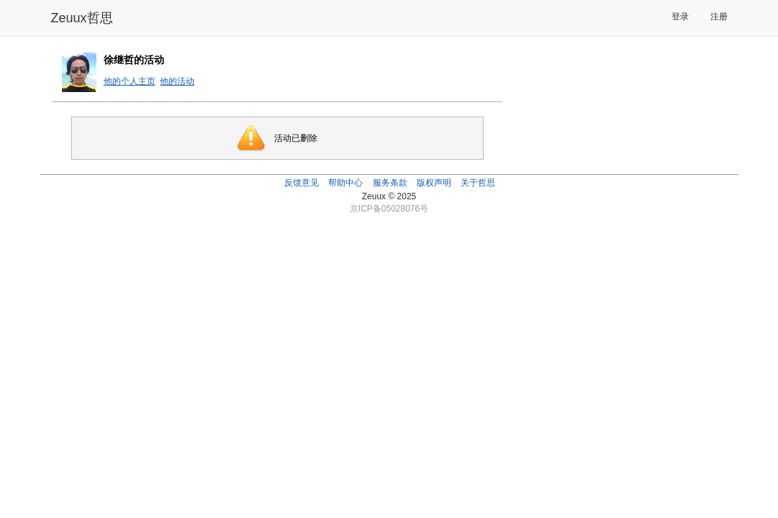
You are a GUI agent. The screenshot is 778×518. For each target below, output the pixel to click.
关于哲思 (478, 183)
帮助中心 (345, 183)
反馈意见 (301, 183)
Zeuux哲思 (82, 18)
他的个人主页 (129, 81)
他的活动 (177, 81)
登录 (680, 17)
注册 (719, 17)
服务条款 (390, 183)
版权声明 (434, 183)
